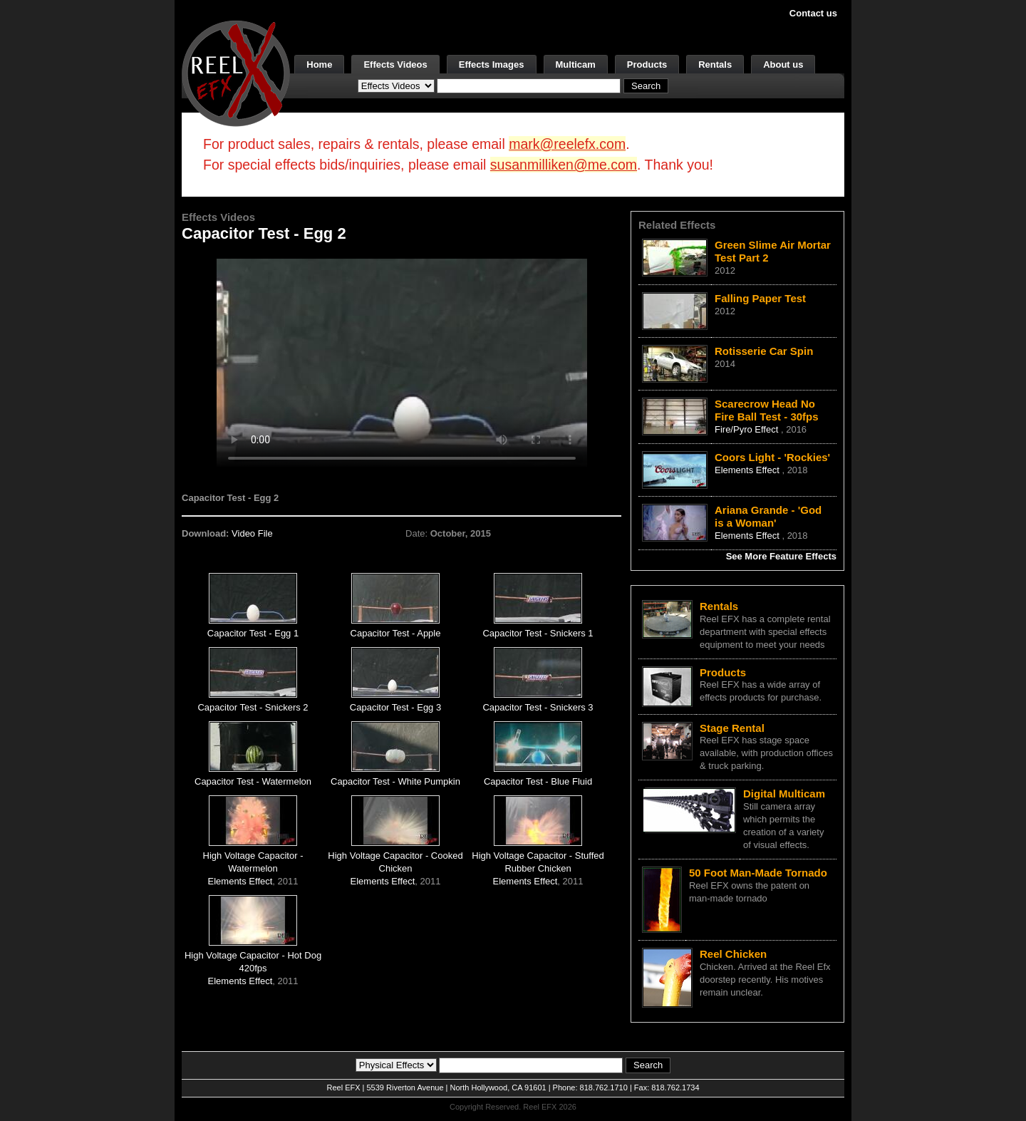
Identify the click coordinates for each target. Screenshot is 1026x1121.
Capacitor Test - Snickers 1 (537, 633)
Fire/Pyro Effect (748, 429)
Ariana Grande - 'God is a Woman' (768, 516)
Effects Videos (395, 64)
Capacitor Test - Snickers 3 (537, 707)
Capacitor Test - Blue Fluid (538, 781)
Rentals (715, 64)
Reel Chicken (733, 954)
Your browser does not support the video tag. (402, 362)
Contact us (813, 13)
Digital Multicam (784, 793)
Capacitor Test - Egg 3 (395, 707)
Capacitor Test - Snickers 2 (252, 707)
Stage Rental (732, 728)
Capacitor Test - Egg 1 (253, 633)
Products (647, 64)
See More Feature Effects (781, 556)
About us (783, 64)
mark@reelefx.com (567, 144)
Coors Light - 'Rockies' (772, 457)
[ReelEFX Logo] (236, 72)
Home (319, 64)
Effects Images (491, 64)
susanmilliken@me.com (563, 164)
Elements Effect (240, 881)
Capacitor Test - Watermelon (253, 781)
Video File (252, 533)
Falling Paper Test (760, 298)
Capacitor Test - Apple (396, 633)
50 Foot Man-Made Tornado (758, 873)
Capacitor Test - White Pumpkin (395, 781)
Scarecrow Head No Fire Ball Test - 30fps (767, 410)
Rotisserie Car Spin (764, 351)
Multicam (576, 64)
